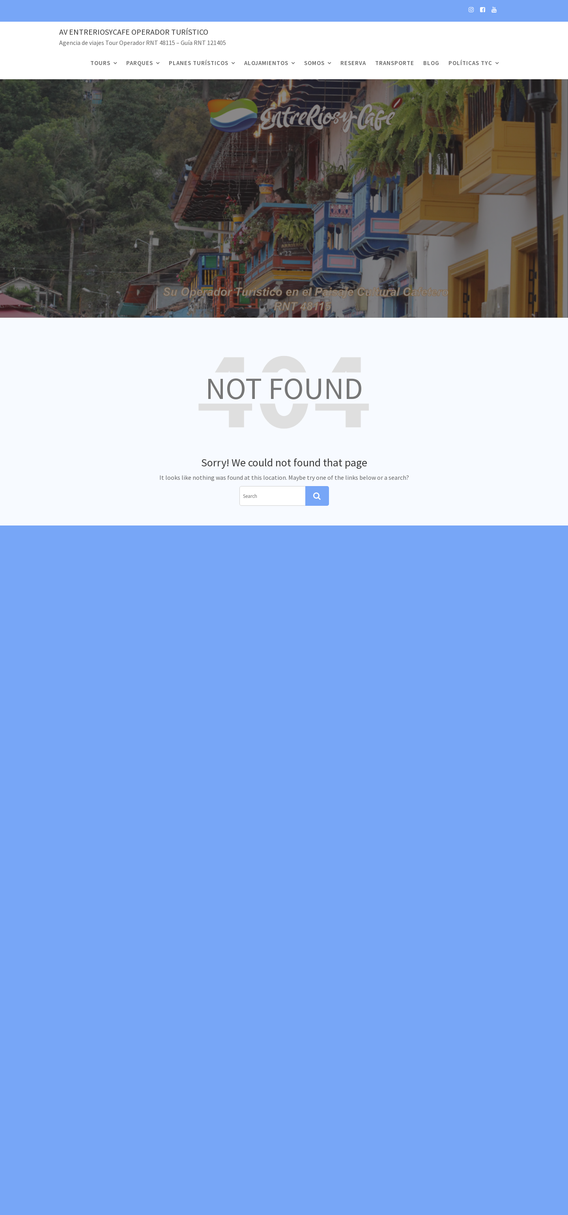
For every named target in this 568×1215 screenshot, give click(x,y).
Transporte (394, 63)
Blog (431, 63)
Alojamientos (266, 63)
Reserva (353, 63)
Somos (314, 63)
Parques (139, 63)
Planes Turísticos (198, 63)
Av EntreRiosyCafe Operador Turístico (133, 32)
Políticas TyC (470, 63)
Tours (100, 63)
